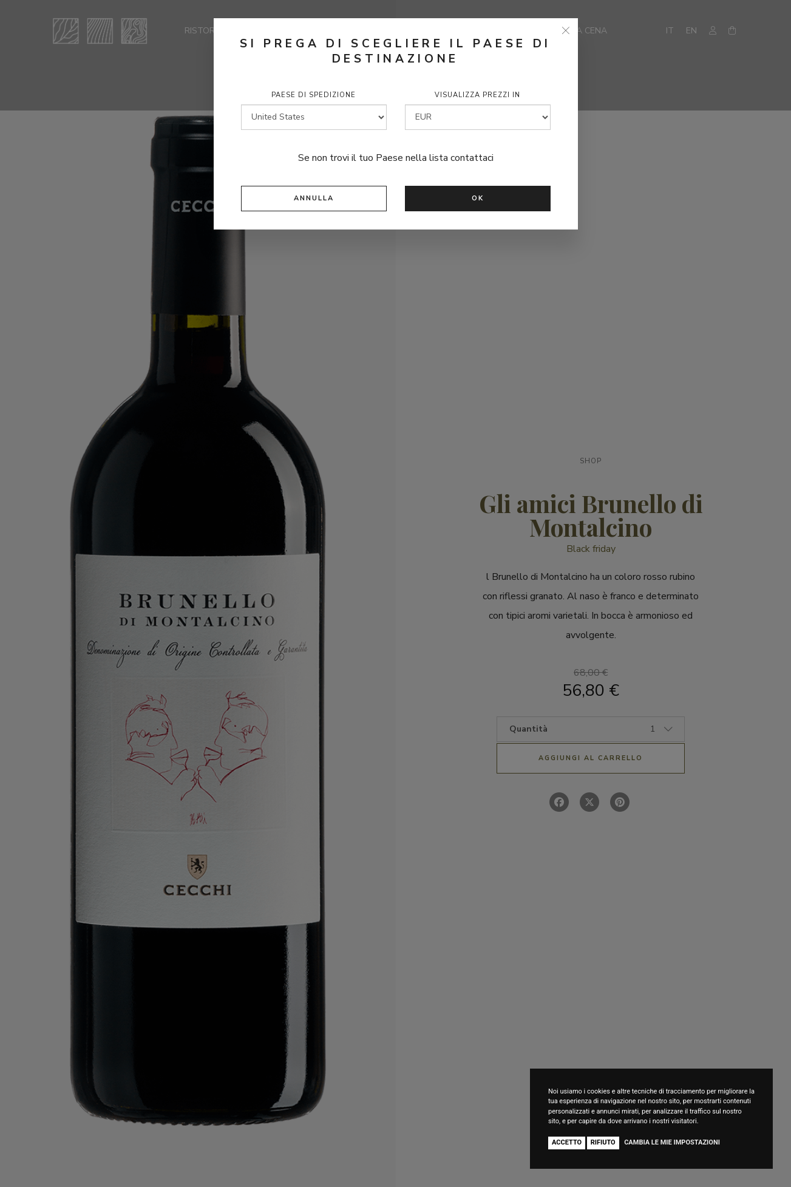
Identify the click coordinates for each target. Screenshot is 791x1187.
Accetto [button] (567, 1142)
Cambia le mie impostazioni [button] (672, 1142)
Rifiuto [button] (603, 1142)
